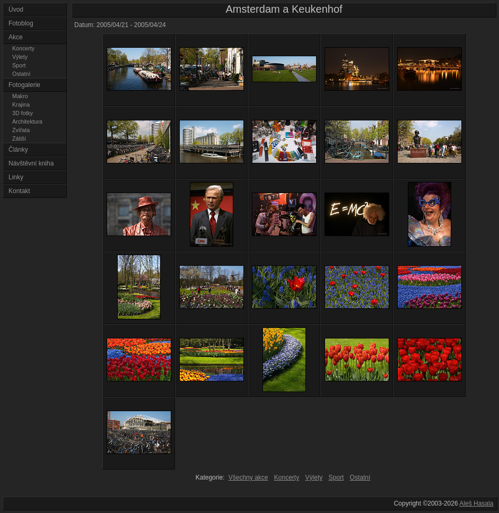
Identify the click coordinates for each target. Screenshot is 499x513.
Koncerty (23, 48)
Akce (15, 37)
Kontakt (19, 191)
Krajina (21, 104)
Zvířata (21, 130)
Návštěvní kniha (31, 163)
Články (18, 149)
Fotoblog (20, 23)
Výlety (20, 57)
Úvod (15, 9)
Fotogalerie (24, 85)
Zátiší (19, 138)
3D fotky (22, 113)
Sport (18, 65)
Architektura (27, 121)
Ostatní (21, 74)
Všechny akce (248, 477)
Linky (15, 177)
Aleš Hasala (476, 503)
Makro (20, 96)
